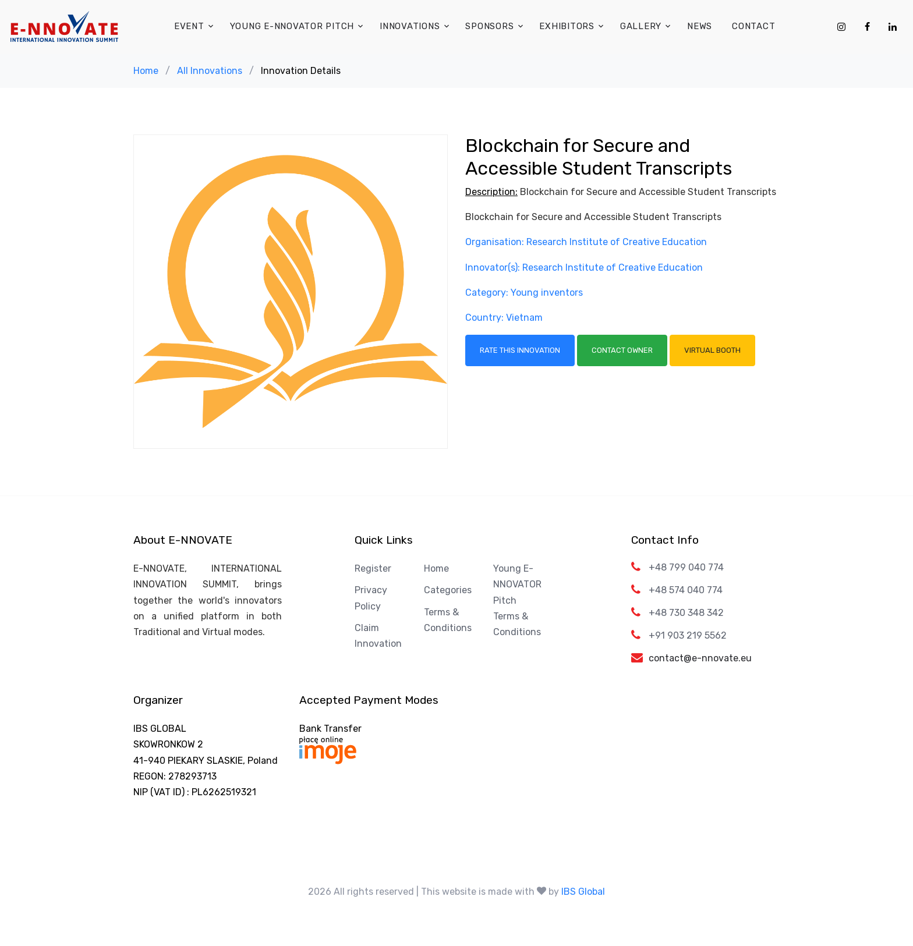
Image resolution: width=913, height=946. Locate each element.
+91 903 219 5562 (688, 635)
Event (189, 26)
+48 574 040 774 (686, 590)
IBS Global (583, 891)
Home (145, 70)
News (699, 26)
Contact (753, 26)
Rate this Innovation (520, 350)
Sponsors (489, 26)
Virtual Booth (712, 350)
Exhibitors (566, 26)
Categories (448, 590)
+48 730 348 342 (686, 612)
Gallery (640, 26)
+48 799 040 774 (686, 567)
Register (373, 568)
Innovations (410, 26)
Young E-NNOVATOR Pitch (292, 26)
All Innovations (209, 70)
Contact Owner (622, 350)
